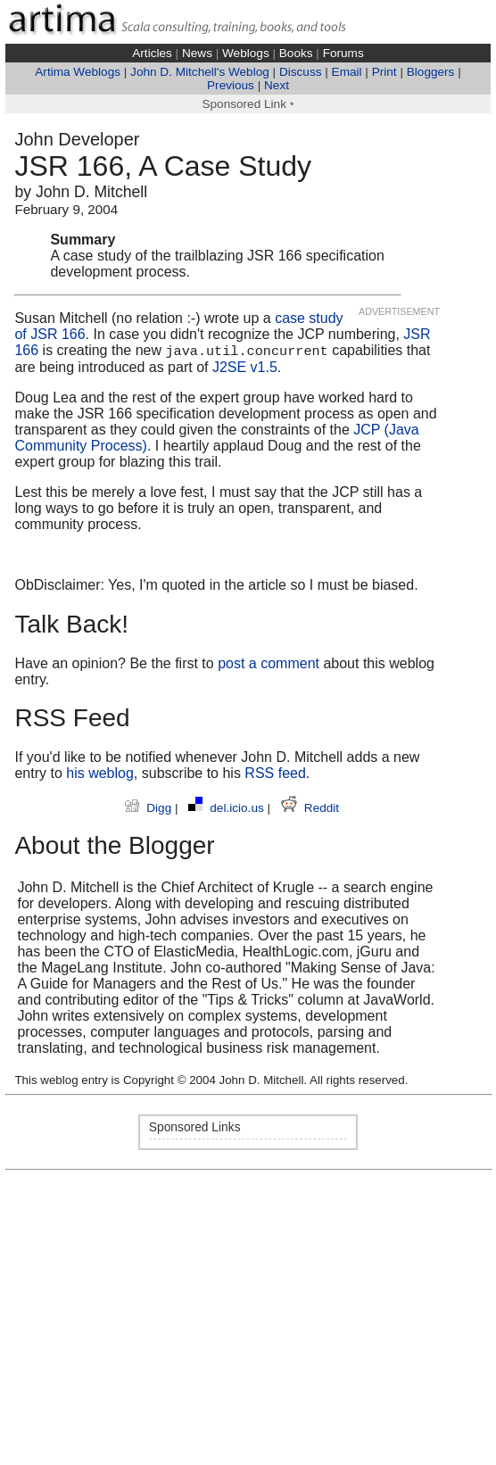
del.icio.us (227, 808)
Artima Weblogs (77, 72)
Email (347, 72)
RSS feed (274, 773)
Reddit (310, 808)
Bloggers (431, 72)
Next (276, 85)
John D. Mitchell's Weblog (199, 72)
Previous (230, 85)
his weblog (100, 773)
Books (296, 53)
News (197, 53)
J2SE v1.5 (244, 367)
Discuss (300, 72)
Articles (152, 53)
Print (384, 72)
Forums (343, 53)
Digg (150, 808)
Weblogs (245, 53)
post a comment (268, 663)
